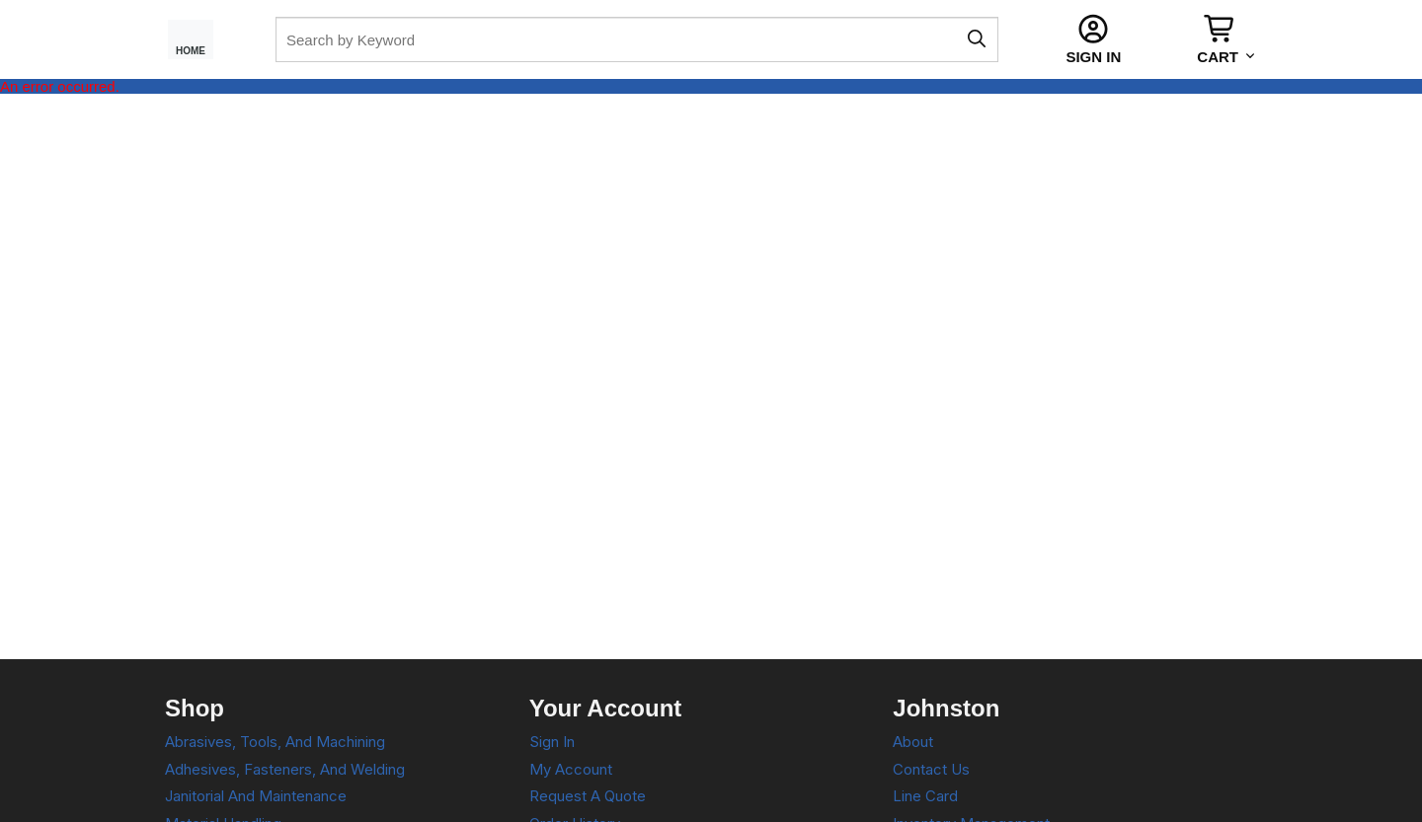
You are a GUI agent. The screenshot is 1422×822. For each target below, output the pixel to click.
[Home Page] (198, 39)
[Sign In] (1093, 40)
